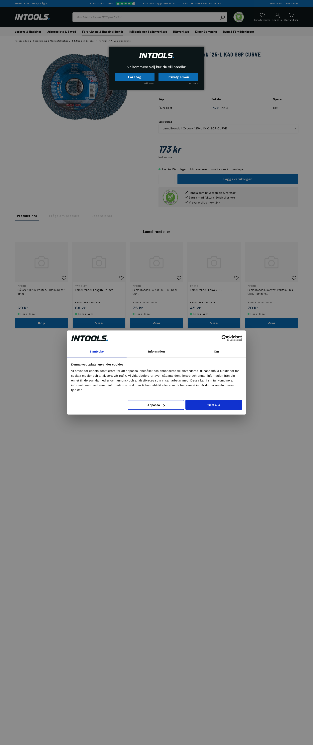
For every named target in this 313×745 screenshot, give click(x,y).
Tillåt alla (213, 405)
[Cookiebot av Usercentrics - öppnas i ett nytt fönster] (224, 338)
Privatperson (178, 77)
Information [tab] (156, 351)
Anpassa (156, 405)
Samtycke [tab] (97, 351)
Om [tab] (216, 351)
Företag (134, 77)
